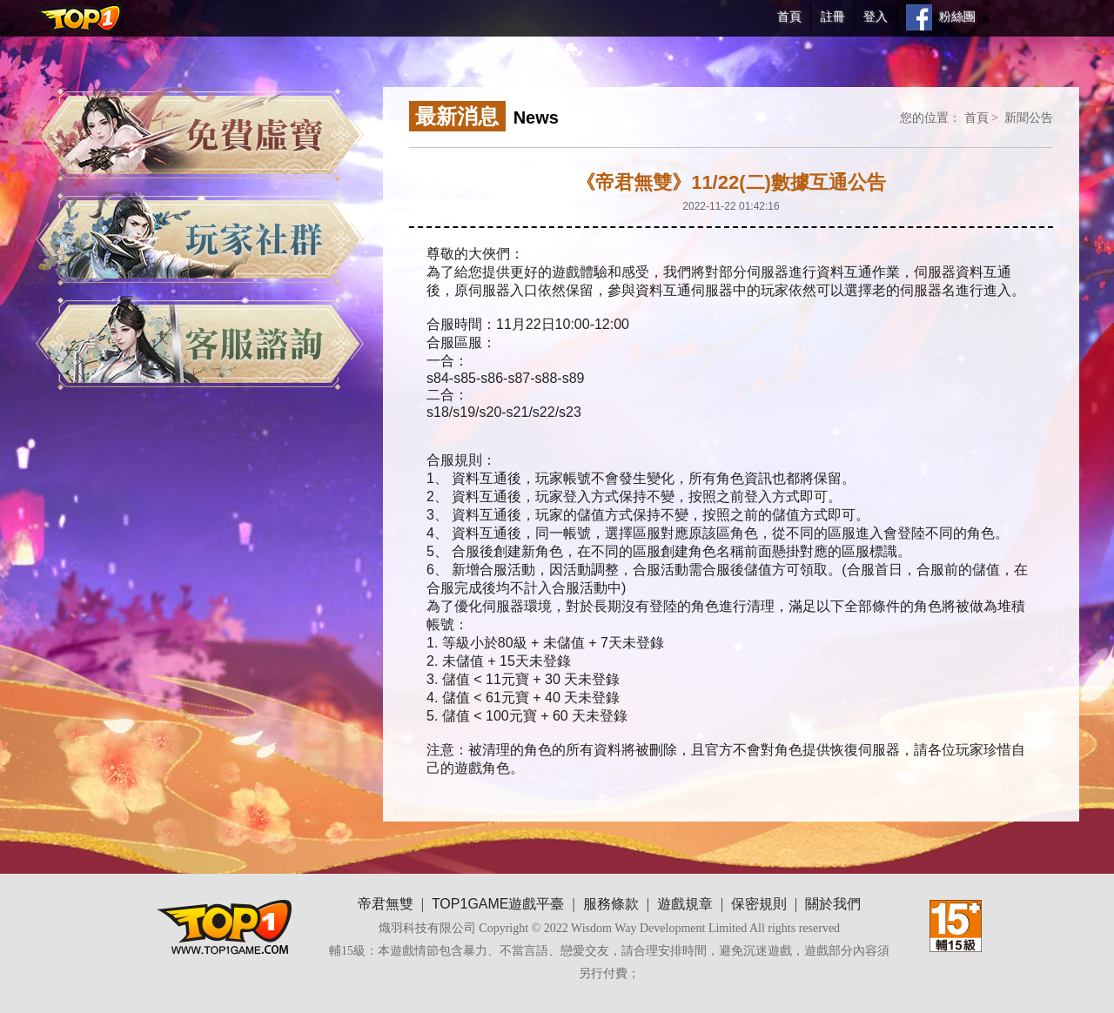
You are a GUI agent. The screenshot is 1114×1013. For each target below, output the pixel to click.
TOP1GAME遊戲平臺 (498, 903)
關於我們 (833, 903)
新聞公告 (1028, 117)
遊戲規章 (685, 903)
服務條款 (611, 903)
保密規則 (759, 903)
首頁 (976, 117)
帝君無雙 (385, 903)
